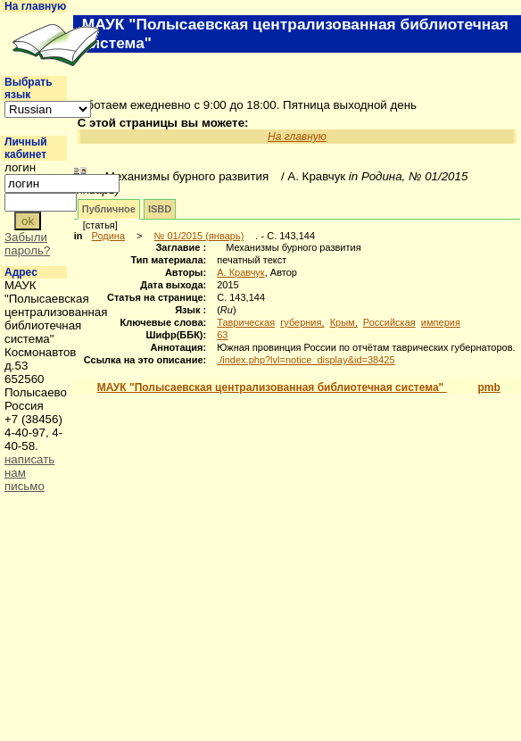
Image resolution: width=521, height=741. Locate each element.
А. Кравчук (241, 272)
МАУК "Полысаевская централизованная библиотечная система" (272, 387)
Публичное (109, 209)
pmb (488, 387)
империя (440, 322)
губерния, (302, 322)
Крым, (344, 322)
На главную (35, 6)
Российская (389, 322)
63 (222, 334)
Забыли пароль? (27, 243)
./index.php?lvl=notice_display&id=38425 (305, 359)
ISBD (159, 209)
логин (20, 167)
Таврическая (246, 322)
